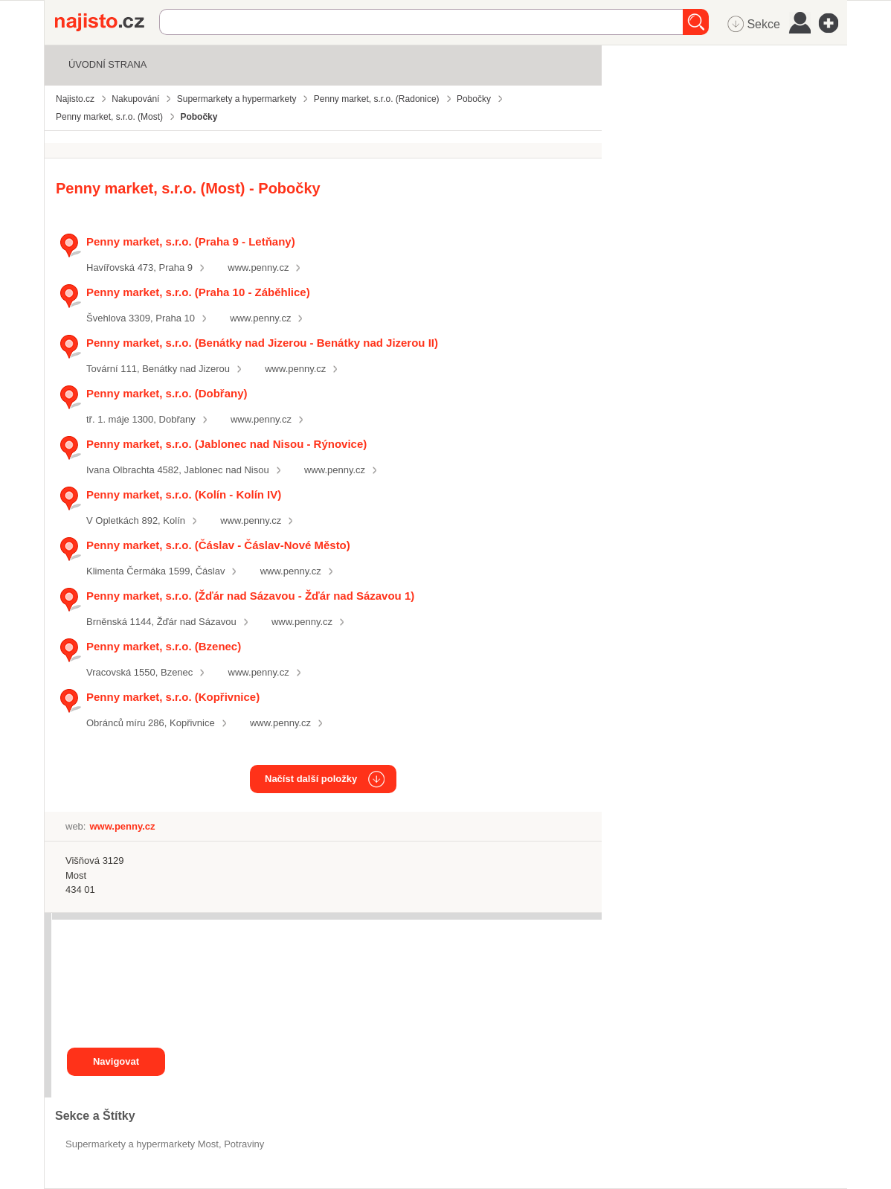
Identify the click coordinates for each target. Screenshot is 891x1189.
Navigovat (116, 1061)
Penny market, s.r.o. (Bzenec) (163, 646)
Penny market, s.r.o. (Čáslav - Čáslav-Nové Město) (218, 545)
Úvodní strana (107, 64)
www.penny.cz (258, 267)
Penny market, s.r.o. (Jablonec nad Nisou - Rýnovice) (226, 444)
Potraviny (244, 1144)
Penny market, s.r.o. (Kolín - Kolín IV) (183, 494)
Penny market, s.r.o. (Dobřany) (167, 393)
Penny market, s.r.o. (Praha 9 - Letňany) (190, 241)
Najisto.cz (107, 22)
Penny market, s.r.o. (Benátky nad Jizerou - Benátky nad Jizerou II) (262, 342)
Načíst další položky (311, 778)
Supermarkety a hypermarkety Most (142, 1144)
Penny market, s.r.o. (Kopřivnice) (173, 696)
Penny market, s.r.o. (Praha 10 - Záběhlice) (198, 292)
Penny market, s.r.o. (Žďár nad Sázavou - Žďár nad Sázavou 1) (250, 595)
